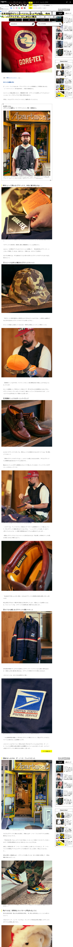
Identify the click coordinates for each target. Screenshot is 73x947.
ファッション (7, 6)
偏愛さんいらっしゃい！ (12, 78)
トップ (2, 6)
